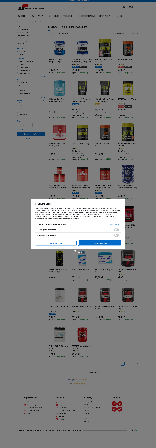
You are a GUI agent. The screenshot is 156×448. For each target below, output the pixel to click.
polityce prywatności (55, 212)
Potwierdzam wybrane (55, 243)
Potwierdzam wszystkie (100, 243)
